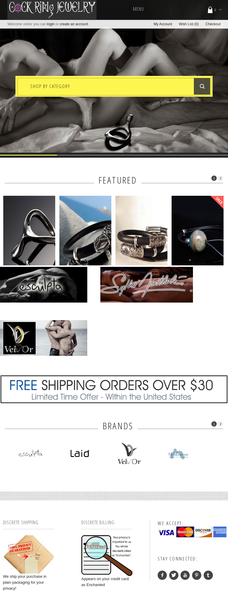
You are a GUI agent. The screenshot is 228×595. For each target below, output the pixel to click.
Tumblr (208, 514)
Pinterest (196, 514)
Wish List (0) (189, 24)
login (50, 24)
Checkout (213, 24)
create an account (74, 24)
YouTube (185, 514)
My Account (163, 24)
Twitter (173, 514)
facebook (162, 514)
